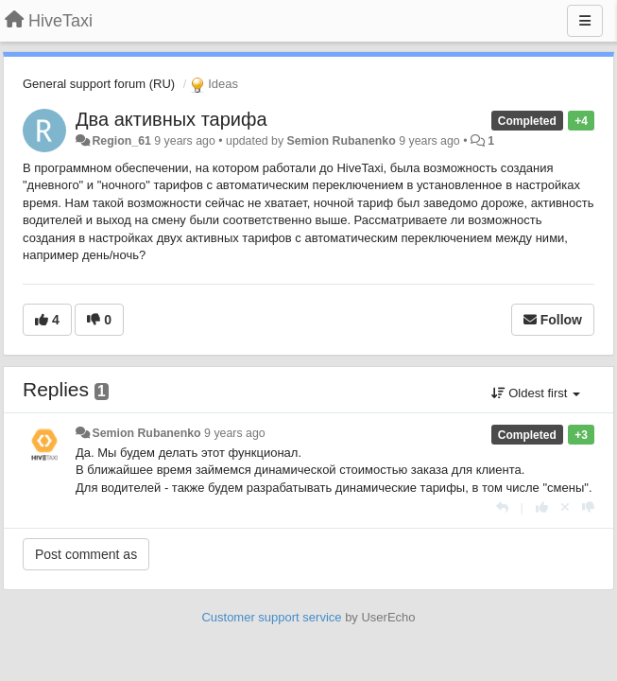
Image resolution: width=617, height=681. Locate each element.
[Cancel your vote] (565, 507)
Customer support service (271, 617)
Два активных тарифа (171, 119)
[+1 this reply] (542, 507)
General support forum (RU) (99, 84)
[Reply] (502, 507)
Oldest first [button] (535, 393)
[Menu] (585, 21)
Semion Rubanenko (341, 141)
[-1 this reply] (588, 507)
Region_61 (121, 141)
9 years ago (235, 433)
